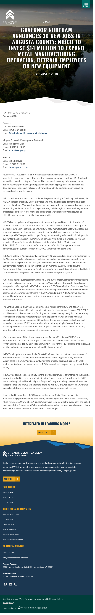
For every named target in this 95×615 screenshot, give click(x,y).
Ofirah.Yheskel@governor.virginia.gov (28, 133)
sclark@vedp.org (17, 150)
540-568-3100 (8, 552)
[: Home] (46, 454)
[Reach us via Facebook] (5, 584)
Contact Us (43, 432)
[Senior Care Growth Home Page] (10, 18)
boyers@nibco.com (18, 167)
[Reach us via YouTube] (15, 584)
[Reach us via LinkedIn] (10, 584)
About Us (8, 479)
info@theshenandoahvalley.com (15, 557)
